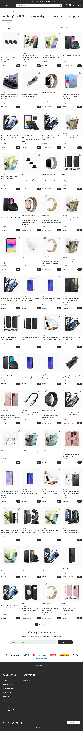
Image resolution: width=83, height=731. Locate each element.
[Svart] (2, 53)
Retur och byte (7, 692)
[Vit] (3, 53)
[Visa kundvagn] (73, 5)
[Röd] (64, 450)
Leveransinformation (9, 684)
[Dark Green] (22, 603)
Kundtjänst (6, 680)
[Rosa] (64, 174)
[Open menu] (79, 5)
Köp (18, 65)
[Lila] (7, 410)
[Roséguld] (47, 92)
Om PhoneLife (27, 680)
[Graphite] (53, 92)
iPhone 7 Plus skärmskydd (37, 11)
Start (2, 11)
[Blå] (5, 410)
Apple (16, 11)
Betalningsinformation (9, 688)
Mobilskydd (9, 11)
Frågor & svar (7, 700)
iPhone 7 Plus (24, 11)
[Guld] (50, 92)
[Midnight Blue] (54, 92)
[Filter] (6, 28)
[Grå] (3, 410)
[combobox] (76, 28)
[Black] (23, 603)
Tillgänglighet (6, 714)
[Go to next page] (46, 624)
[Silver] (44, 92)
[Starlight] (48, 92)
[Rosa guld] (51, 92)
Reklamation (6, 696)
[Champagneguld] (42, 92)
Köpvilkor (5, 704)
